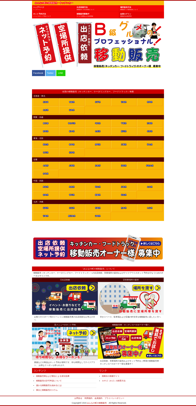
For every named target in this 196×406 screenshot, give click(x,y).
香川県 (72, 195)
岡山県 (98, 187)
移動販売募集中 (98, 15)
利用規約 (88, 398)
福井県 (72, 152)
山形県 (45, 110)
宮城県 (124, 102)
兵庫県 (72, 166)
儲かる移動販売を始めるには (49, 385)
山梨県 (98, 131)
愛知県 (45, 144)
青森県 (72, 102)
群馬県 (45, 131)
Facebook (38, 73)
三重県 (124, 144)
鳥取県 (45, 187)
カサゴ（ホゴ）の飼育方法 (114, 381)
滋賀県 (124, 166)
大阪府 (45, 166)
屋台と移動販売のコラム (47, 390)
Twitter (50, 73)
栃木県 (72, 131)
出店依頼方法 (98, 8)
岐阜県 (72, 144)
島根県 (72, 187)
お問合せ (78, 398)
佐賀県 (72, 208)
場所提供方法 (142, 8)
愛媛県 (98, 195)
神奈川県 (71, 123)
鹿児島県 (71, 216)
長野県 (149, 131)
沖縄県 (98, 216)
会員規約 (98, 398)
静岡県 (98, 144)
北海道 (45, 102)
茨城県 (149, 123)
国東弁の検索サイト (111, 376)
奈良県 (45, 174)
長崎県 (98, 208)
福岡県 (45, 208)
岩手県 (98, 102)
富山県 (149, 144)
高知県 (124, 195)
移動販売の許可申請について (49, 381)
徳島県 (45, 195)
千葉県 (124, 123)
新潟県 (124, 131)
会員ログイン (142, 15)
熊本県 (124, 208)
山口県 (149, 187)
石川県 (45, 152)
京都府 (98, 166)
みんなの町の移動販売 (97, 403)
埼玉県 (98, 123)
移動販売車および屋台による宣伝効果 (52, 376)
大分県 (149, 208)
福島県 (72, 110)
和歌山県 (149, 166)
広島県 (124, 187)
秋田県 (149, 102)
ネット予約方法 (54, 15)
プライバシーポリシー (114, 398)
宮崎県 (45, 216)
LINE (60, 73)
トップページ (54, 8)
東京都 (45, 123)
